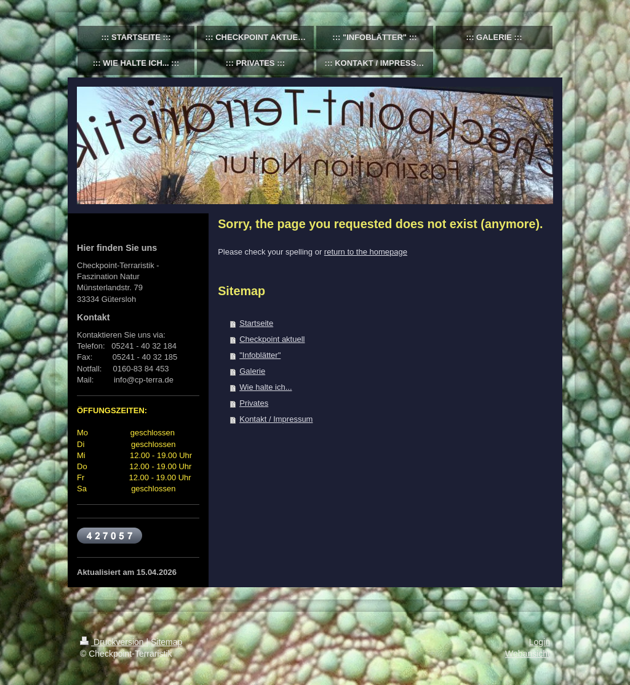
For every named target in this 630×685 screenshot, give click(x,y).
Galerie (252, 371)
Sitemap (166, 642)
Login (539, 642)
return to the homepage (365, 251)
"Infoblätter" (260, 355)
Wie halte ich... (265, 387)
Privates (253, 403)
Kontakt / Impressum (276, 419)
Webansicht (527, 654)
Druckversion (113, 642)
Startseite (256, 323)
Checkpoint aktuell (272, 339)
